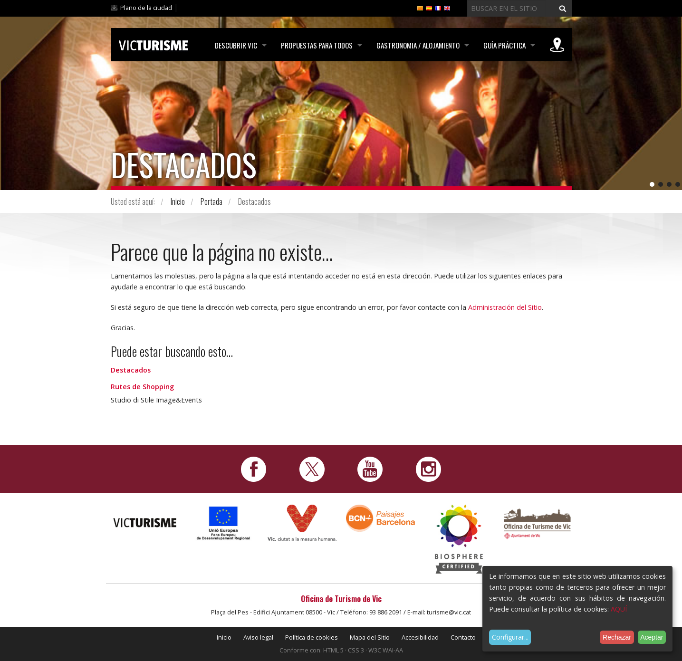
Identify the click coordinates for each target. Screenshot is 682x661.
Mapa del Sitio (370, 637)
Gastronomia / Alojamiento (418, 45)
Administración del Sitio (505, 307)
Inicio (178, 201)
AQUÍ (619, 608)
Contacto (463, 637)
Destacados (131, 369)
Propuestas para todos (317, 45)
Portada (211, 201)
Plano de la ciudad (146, 7)
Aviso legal (258, 637)
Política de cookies (311, 637)
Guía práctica (504, 45)
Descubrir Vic (236, 45)
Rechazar (617, 637)
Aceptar (651, 637)
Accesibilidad (420, 637)
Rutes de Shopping (142, 386)
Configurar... (510, 637)
